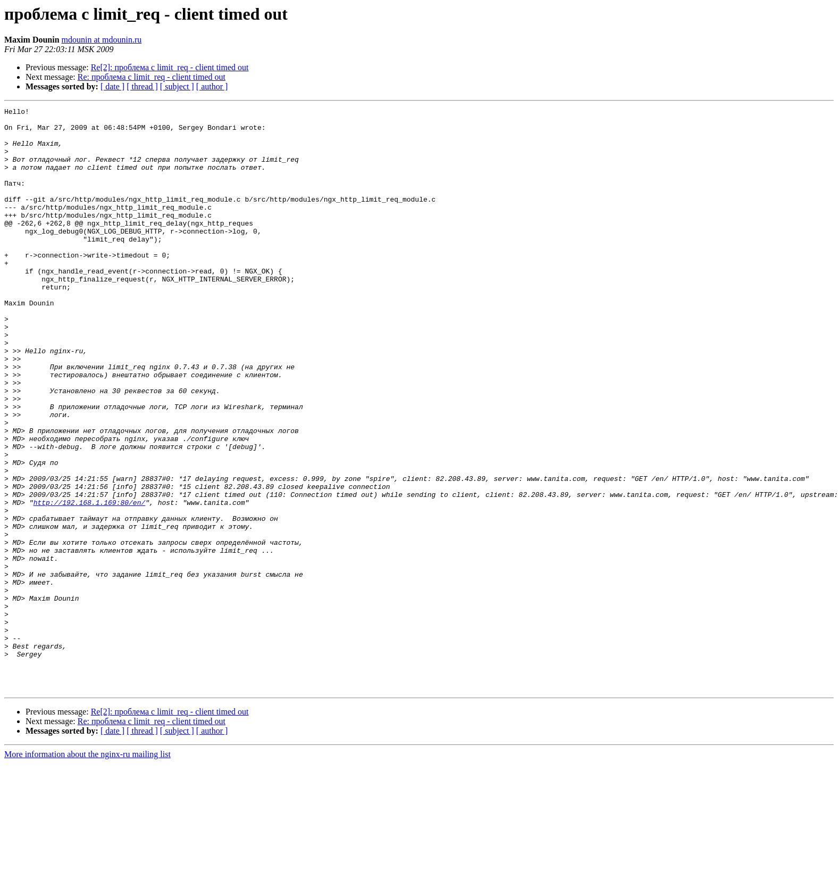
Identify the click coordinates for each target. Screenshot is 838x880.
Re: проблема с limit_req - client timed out (151, 76)
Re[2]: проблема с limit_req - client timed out (170, 67)
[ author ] (212, 86)
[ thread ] (142, 86)
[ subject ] (177, 86)
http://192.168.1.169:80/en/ (89, 582)
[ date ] (112, 86)
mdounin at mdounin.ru (102, 39)
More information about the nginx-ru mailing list (87, 870)
